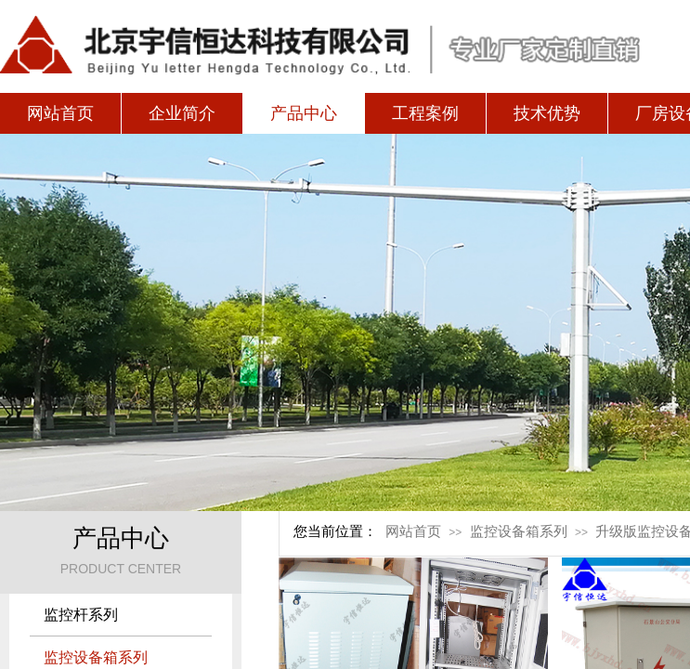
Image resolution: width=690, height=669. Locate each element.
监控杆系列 (81, 615)
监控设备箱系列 (518, 531)
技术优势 (547, 113)
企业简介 (182, 113)
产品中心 (303, 113)
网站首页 (60, 113)
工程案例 (425, 113)
